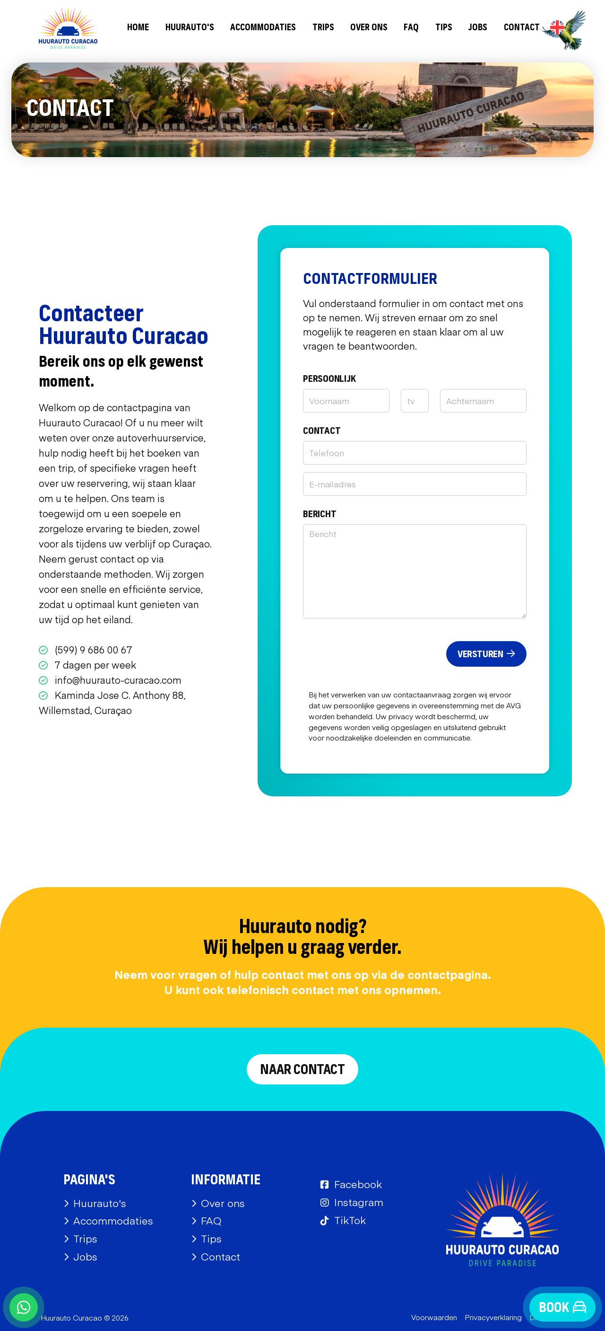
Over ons (369, 28)
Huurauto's (189, 28)
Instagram (358, 1202)
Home (138, 28)
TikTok (350, 1220)
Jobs (477, 28)
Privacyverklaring (493, 1317)
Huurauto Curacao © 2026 (85, 1317)
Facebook (358, 1184)
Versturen (486, 654)
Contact (522, 28)
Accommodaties (263, 28)
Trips (323, 28)
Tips (443, 28)
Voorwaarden (434, 1317)
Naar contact (302, 1070)
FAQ (411, 28)
